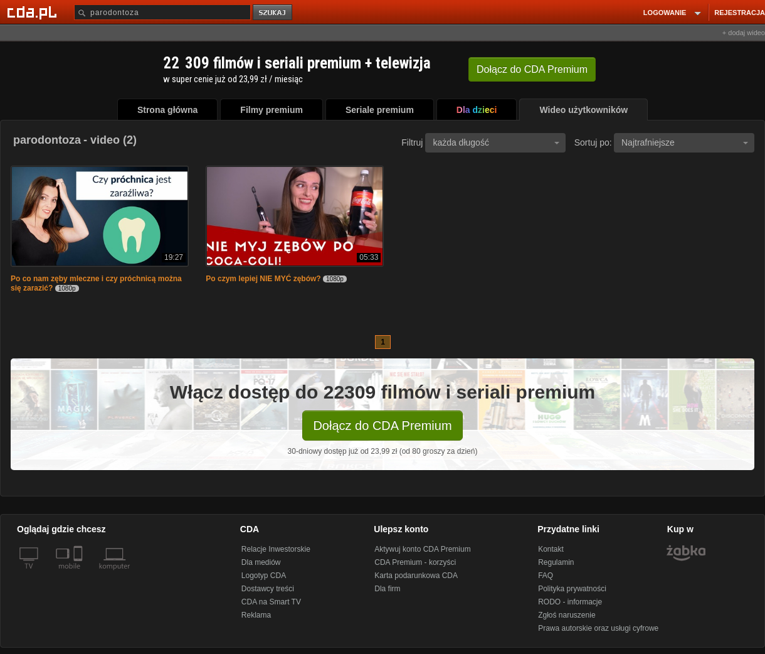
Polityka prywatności (572, 588)
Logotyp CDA (263, 575)
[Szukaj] (162, 12)
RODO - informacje (570, 602)
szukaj (273, 12)
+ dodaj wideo (743, 32)
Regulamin (556, 562)
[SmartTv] (79, 573)
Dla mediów (261, 562)
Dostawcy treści (267, 588)
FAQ (545, 575)
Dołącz (532, 69)
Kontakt (551, 549)
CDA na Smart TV (271, 602)
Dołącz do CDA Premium (382, 425)
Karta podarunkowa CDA (416, 575)
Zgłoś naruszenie (566, 615)
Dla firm (387, 588)
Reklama (256, 615)
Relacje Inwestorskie (275, 549)
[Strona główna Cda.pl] (34, 12)
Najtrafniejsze (684, 142)
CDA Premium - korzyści (415, 562)
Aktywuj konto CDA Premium (422, 549)
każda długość (496, 142)
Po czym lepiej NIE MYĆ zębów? (263, 278)
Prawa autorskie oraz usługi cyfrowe (598, 628)
